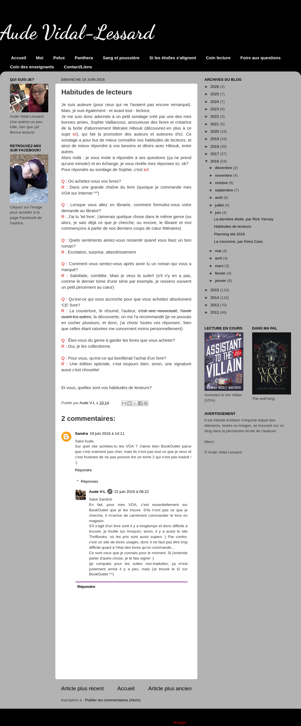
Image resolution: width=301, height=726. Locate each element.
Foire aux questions (261, 57)
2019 (215, 139)
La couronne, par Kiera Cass (238, 241)
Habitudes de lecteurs (232, 226)
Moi (39, 57)
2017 (215, 154)
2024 (215, 102)
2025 (215, 94)
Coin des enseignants (32, 66)
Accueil (18, 57)
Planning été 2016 (229, 234)
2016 (215, 161)
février (221, 273)
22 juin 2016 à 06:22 (131, 491)
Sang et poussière (121, 57)
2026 (215, 87)
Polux (59, 57)
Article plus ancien (170, 688)
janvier (221, 280)
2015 (215, 290)
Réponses (89, 481)
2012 (215, 312)
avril (219, 258)
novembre (224, 175)
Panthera (84, 57)
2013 (215, 305)
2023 (215, 109)
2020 (215, 131)
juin (218, 212)
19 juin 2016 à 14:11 (107, 433)
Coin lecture (218, 57)
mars (220, 266)
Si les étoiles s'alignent (172, 57)
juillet (220, 205)
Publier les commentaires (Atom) (113, 700)
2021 (215, 124)
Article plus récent (82, 688)
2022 (215, 116)
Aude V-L (97, 491)
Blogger (180, 722)
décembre (224, 168)
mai (218, 251)
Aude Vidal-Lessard (77, 32)
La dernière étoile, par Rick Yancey (243, 219)
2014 (215, 298)
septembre (224, 190)
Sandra (81, 433)
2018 (215, 146)
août (219, 197)
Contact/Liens (78, 66)
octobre (222, 183)
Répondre (83, 470)
